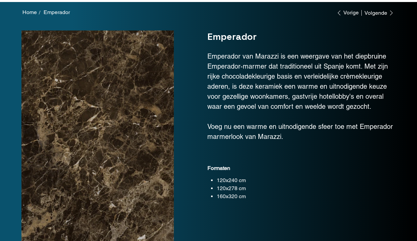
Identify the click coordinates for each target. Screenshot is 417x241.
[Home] (29, 12)
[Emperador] (57, 12)
